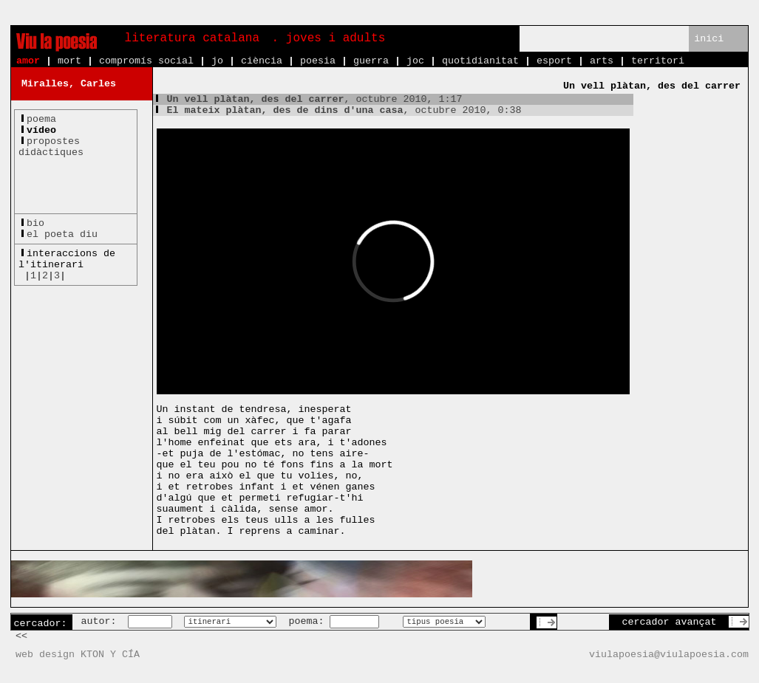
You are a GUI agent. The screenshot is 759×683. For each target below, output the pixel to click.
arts (601, 60)
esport (554, 60)
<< (21, 636)
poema (41, 119)
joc (415, 60)
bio (35, 223)
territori (657, 60)
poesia (318, 60)
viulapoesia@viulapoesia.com (669, 654)
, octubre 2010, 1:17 (308, 99)
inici (709, 38)
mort (69, 60)
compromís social (146, 60)
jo (217, 60)
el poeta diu (62, 234)
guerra (371, 60)
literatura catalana (192, 38)
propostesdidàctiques (51, 147)
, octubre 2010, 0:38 (337, 110)
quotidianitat (480, 60)
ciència (261, 60)
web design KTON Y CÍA (78, 654)
